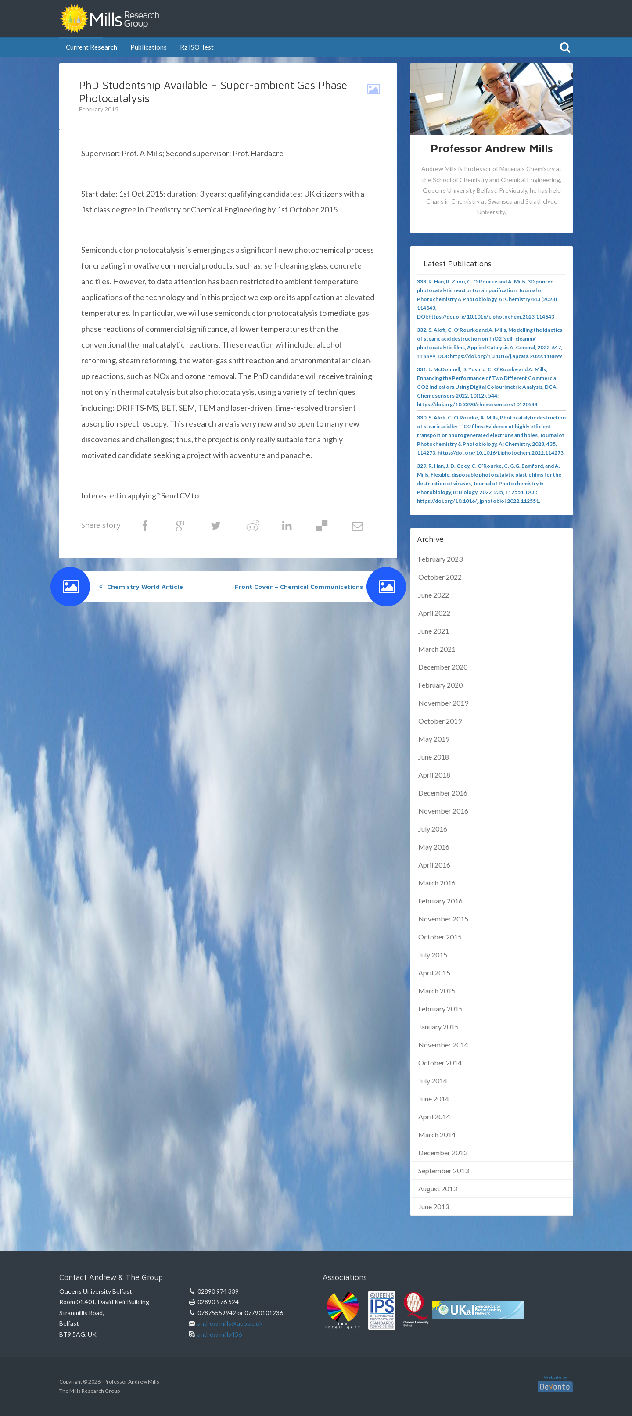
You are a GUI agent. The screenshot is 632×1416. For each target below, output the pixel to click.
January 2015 (438, 1026)
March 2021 (437, 649)
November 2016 (443, 811)
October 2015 (440, 936)
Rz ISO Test (197, 47)
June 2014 (433, 1098)
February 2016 (440, 900)
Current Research (91, 47)
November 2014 (443, 1044)
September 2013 (443, 1170)
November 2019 (443, 703)
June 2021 (433, 631)
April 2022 (434, 613)
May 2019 (433, 739)
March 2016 (437, 882)
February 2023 (440, 559)
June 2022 (433, 595)
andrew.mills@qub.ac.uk (244, 495)
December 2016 (442, 793)
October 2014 (440, 1062)
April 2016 (434, 864)
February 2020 (440, 685)
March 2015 (437, 990)
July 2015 (432, 954)
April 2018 (434, 775)
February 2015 (440, 1008)
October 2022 (440, 577)
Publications (148, 47)
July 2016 (432, 829)
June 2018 (433, 757)
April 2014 (434, 1116)
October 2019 (440, 721)
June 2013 (433, 1206)
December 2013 (442, 1152)
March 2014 (437, 1134)
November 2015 (443, 918)
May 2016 (433, 846)
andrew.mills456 (220, 1334)
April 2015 (434, 972)
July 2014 (432, 1080)
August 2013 (437, 1188)
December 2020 (442, 667)
